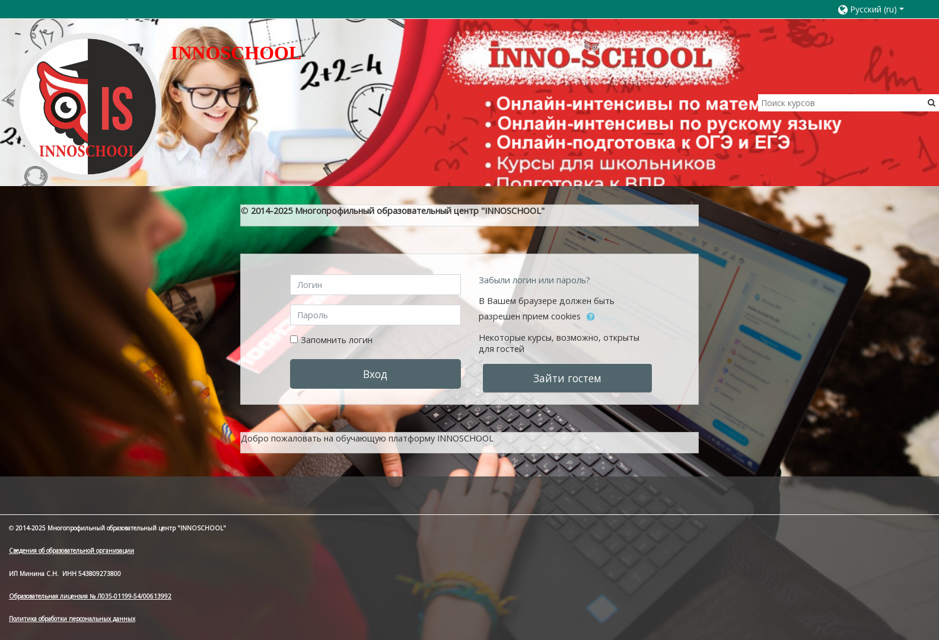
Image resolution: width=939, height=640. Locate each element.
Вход (375, 374)
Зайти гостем (567, 378)
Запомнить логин (337, 339)
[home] (88, 106)
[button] (876, 9)
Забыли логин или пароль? (534, 280)
